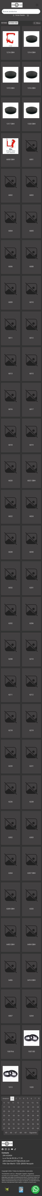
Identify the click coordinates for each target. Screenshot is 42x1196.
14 (28, 1103)
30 (28, 1111)
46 (28, 1120)
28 (19, 1111)
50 (9, 1124)
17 (4, 1107)
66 (11, 1133)
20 (19, 1107)
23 (33, 1107)
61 (23, 1128)
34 (9, 1116)
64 (38, 1128)
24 (38, 1107)
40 (38, 1116)
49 (4, 1124)
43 (14, 1120)
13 (23, 1103)
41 (4, 1120)
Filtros (37, 23)
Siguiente (33, 1133)
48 (38, 1120)
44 (19, 1120)
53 (23, 1124)
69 (25, 1133)
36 (19, 1116)
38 (28, 1116)
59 (14, 1128)
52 (19, 1124)
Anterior (6, 1098)
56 (38, 1124)
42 (9, 1120)
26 (9, 1111)
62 (28, 1128)
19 (14, 1107)
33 (4, 1116)
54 (28, 1124)
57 (4, 1128)
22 (28, 1107)
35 (14, 1116)
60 (19, 1128)
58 (9, 1128)
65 (6, 1133)
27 (14, 1111)
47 (33, 1120)
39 (33, 1116)
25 (4, 1111)
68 (21, 1133)
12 (18, 1103)
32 (38, 1111)
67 (16, 1133)
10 (8, 1103)
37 (23, 1116)
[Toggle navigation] (37, 5)
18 (9, 1107)
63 (33, 1128)
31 (33, 1111)
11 (13, 1103)
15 (32, 1103)
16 (37, 1103)
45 (23, 1120)
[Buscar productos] (21, 11)
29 (23, 1111)
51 (14, 1124)
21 (23, 1107)
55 (33, 1124)
